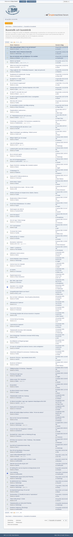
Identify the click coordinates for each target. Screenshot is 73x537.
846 (58, 94)
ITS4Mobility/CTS (14, 170)
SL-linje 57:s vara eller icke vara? (18, 92)
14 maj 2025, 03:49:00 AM (62, 507)
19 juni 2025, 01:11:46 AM (61, 481)
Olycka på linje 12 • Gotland (17, 236)
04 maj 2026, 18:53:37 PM (62, 61)
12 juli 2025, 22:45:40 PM (61, 463)
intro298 (59, 62)
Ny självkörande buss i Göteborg (18, 481)
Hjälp (55, 535)
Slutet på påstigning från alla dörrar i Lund (20, 126)
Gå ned (7, 42)
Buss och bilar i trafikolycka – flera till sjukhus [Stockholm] (24, 297)
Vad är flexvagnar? (15, 214)
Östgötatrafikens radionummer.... (18, 110)
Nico (58, 343)
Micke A (17, 342)
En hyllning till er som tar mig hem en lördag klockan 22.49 (25, 468)
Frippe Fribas (60, 107)
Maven (17, 93)
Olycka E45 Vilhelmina (15, 308)
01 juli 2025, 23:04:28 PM (61, 468)
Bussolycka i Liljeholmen (16, 242)
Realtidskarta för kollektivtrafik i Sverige (20, 74)
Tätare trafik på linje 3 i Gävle (17, 498)
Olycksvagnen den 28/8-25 (17, 209)
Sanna (17, 255)
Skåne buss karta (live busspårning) (19, 65)
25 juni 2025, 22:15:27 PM (62, 476)
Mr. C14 (17, 243)
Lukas (16, 85)
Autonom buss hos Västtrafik (17, 264)
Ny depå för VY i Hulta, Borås (17, 78)
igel (16, 227)
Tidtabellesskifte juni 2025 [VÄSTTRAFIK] (20, 503)
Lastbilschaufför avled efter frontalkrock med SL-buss (23, 148)
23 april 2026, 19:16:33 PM (62, 70)
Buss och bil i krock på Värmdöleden (19, 418)
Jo (15, 304)
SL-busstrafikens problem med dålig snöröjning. (22, 105)
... (19, 42)
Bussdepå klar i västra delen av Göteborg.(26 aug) (23, 434)
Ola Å (16, 145)
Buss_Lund (18, 293)
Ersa (58, 151)
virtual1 (17, 49)
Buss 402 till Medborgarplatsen (18, 159)
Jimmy (17, 370)
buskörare (59, 89)
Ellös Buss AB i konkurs (16, 101)
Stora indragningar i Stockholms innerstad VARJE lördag (24, 335)
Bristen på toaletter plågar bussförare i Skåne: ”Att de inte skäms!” (27, 412)
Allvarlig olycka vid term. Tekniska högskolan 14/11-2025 (24, 87)
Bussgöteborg (60, 217)
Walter (17, 381)
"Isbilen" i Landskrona (15, 247)
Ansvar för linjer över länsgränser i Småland (21, 429)
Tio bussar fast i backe (15, 231)
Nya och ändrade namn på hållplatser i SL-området (24, 56)
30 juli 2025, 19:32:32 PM (61, 450)
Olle (58, 452)
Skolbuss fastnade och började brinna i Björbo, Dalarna (24, 192)
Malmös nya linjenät (15, 61)
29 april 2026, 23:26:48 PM (62, 47)
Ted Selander (18, 249)
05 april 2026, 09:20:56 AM (62, 101)
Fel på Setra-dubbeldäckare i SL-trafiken (20, 203)
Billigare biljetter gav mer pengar (18, 137)
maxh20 (59, 49)
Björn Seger (59, 113)
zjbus (16, 89)
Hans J (17, 447)
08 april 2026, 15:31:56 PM (62, 87)
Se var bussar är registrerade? (17, 83)
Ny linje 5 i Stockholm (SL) (16, 423)
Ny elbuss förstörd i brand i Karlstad (19, 390)
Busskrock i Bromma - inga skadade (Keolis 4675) (22, 357)
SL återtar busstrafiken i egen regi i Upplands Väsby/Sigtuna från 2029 (28, 401)
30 (30, 53)
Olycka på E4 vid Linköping (17, 407)
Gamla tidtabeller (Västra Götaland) (19, 258)
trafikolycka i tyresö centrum (17, 253)
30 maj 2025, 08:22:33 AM (62, 499)
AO (16, 500)
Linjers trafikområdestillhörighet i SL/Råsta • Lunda (23, 459)
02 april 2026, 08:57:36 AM (62, 105)
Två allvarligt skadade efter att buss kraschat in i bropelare (25, 313)
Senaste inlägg (60, 45)
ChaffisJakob (60, 288)
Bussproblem (13, 385)
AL (57, 321)
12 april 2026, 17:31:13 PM (62, 83)
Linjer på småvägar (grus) (16, 143)
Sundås (58, 431)
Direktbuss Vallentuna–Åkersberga (19, 507)
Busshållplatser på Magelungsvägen (19, 341)
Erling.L (58, 487)
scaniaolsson (18, 430)
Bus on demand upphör (16, 154)
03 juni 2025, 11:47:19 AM (61, 490)
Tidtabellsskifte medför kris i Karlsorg (19, 396)
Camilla (17, 233)
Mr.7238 (59, 456)
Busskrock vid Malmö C (16, 363)
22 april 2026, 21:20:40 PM (62, 74)
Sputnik (58, 162)
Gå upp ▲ (67, 535)
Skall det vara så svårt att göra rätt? (19, 463)
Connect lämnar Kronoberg (17, 319)
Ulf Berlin (17, 58)
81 (21, 42)
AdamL (17, 62)
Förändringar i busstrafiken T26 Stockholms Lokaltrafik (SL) (25, 121)
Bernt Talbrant (60, 80)
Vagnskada (18, 375)
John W (58, 500)
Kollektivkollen (18, 123)
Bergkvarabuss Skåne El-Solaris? (18, 198)
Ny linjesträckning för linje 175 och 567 (20, 490)
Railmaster (59, 442)
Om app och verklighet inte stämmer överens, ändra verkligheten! (26, 346)
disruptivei (17, 76)
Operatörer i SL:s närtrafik (16, 286)
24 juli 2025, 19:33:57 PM (61, 459)
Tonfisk (17, 102)
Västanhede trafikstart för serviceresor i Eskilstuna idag (24, 352)
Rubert (58, 135)
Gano (58, 201)
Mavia (58, 67)
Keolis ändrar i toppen (15, 181)
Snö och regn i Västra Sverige (17, 220)
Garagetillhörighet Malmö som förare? (19, 291)
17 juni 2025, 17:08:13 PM (62, 485)
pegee (58, 266)
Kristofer (17, 238)
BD (16, 189)
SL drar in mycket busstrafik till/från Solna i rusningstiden (24, 96)
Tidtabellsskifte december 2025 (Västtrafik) (21, 330)
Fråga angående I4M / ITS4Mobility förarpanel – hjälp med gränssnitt (27, 70)
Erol (58, 102)
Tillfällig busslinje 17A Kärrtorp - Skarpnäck (21, 368)
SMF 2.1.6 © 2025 (7, 535)
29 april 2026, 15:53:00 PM (62, 65)
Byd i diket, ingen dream (16, 280)
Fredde (17, 150)
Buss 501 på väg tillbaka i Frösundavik (20, 450)
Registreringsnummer (15, 275)
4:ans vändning (14, 472)
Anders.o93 (18, 134)
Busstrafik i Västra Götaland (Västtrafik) (21, 51)
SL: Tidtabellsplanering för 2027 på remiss (20, 115)
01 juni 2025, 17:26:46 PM (62, 494)
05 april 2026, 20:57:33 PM (62, 96)
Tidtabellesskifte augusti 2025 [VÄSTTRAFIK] (21, 476)
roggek (58, 168)
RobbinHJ (17, 71)
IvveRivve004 (60, 58)
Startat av (16, 45)
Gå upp (7, 512)
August (17, 205)
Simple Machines (15, 535)
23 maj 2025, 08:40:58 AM (62, 503)
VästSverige (18, 53)
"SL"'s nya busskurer (15, 225)
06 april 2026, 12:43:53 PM (62, 92)
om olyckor (12, 269)
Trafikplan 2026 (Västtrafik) (17, 485)
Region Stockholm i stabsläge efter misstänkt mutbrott (23, 165)
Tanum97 (59, 53)
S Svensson (18, 80)
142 (28, 49)
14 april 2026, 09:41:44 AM (62, 78)
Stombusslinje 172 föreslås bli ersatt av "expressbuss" (23, 494)
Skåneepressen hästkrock (16, 302)
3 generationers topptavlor (16, 324)
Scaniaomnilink (19, 211)
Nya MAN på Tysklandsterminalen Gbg (20, 445)
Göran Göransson (19, 107)
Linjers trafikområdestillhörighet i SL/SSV (20, 454)
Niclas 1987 (59, 76)
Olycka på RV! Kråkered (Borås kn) (19, 176)
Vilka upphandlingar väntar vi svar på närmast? (23, 47)
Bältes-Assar (60, 233)
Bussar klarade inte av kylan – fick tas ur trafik (21, 187)
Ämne (11, 45)
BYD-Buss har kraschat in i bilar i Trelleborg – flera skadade (25, 440)
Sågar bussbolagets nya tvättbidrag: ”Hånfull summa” (23, 132)
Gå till (46, 520)
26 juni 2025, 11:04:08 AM (61, 472)
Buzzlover (59, 461)
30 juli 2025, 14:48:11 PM (61, 454)
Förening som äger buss (16, 374)
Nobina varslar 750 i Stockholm (18, 379)
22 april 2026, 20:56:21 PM (62, 52)
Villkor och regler (60, 535)
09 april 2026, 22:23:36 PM (62, 56)
